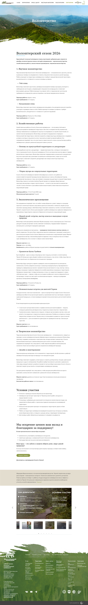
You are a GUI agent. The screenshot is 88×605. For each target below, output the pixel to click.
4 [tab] (46, 533)
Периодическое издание (50, 569)
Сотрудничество (60, 567)
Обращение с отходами (60, 565)
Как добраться (71, 564)
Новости (48, 563)
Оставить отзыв (36, 554)
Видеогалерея (50, 572)
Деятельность (29, 575)
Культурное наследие (38, 567)
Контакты (78, 2)
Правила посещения (71, 570)
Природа (37, 565)
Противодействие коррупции (60, 554)
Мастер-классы (70, 579)
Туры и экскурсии (71, 576)
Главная (37, 25)
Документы (28, 579)
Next (75, 508)
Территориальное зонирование (61, 570)
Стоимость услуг (71, 582)
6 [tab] (51, 533)
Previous (12, 508)
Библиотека (49, 567)
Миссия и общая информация (29, 572)
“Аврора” (39, 482)
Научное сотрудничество (81, 565)
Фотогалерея (49, 565)
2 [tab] (41, 533)
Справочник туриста (71, 585)
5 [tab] (49, 533)
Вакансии (28, 577)
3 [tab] (44, 533)
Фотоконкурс (49, 574)
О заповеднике (39, 563)
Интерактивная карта (39, 570)
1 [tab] (39, 533)
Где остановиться (72, 567)
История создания (28, 568)
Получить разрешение (71, 573)
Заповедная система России (28, 564)
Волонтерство (81, 563)
